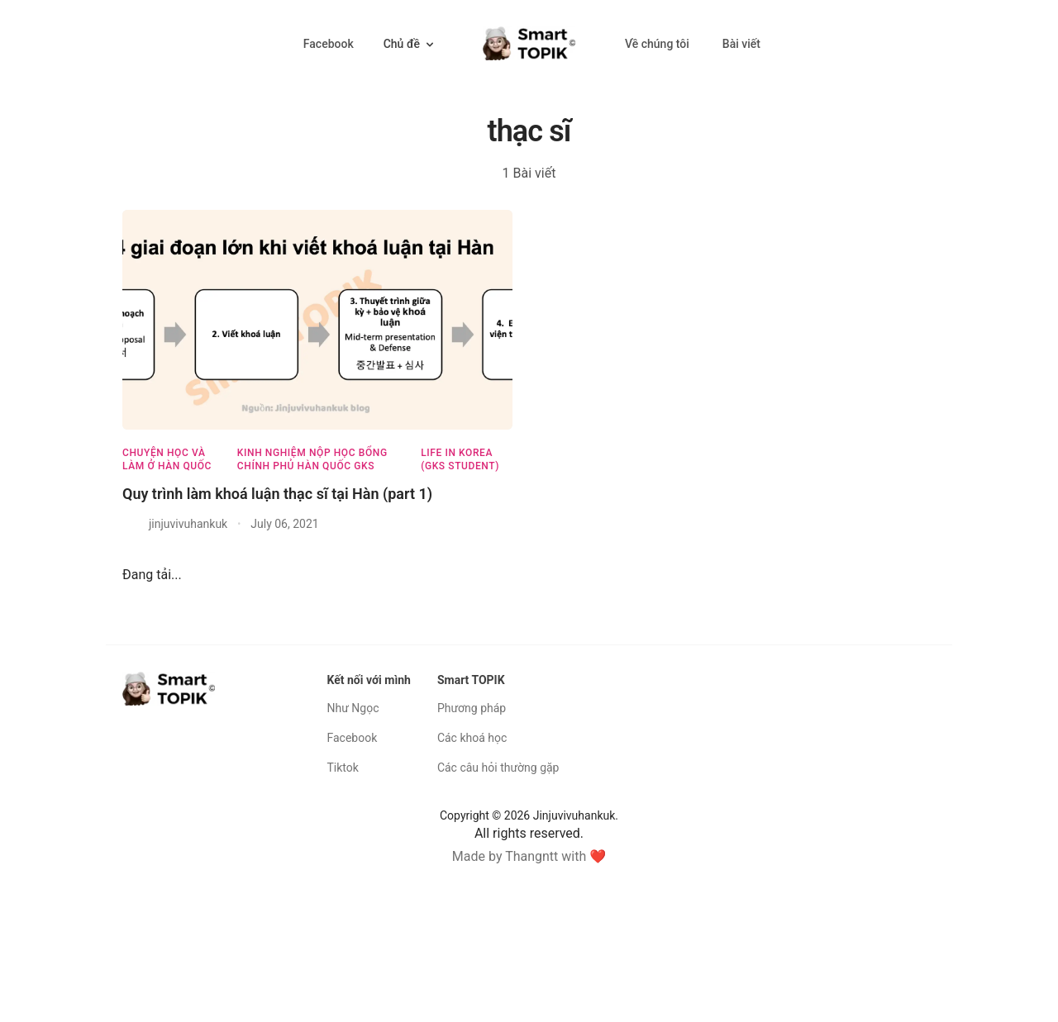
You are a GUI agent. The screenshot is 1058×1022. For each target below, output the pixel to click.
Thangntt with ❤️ (555, 856)
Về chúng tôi (657, 43)
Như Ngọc (353, 708)
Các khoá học (472, 737)
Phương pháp (471, 708)
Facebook (328, 43)
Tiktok (343, 767)
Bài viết (741, 43)
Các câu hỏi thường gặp (498, 767)
